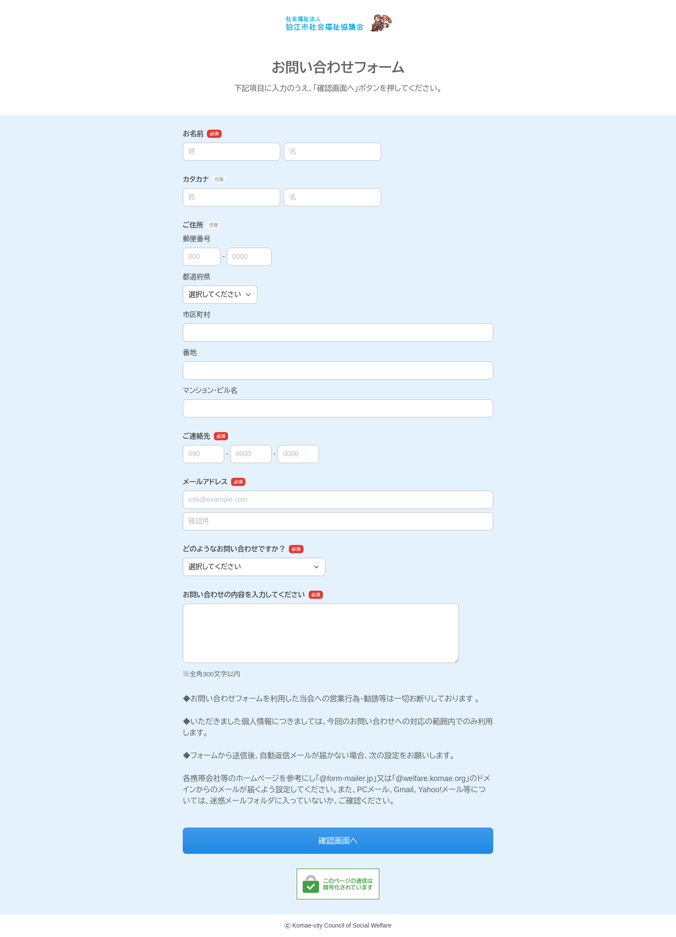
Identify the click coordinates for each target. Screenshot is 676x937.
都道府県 (196, 276)
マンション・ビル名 (210, 390)
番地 (190, 352)
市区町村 (196, 314)
